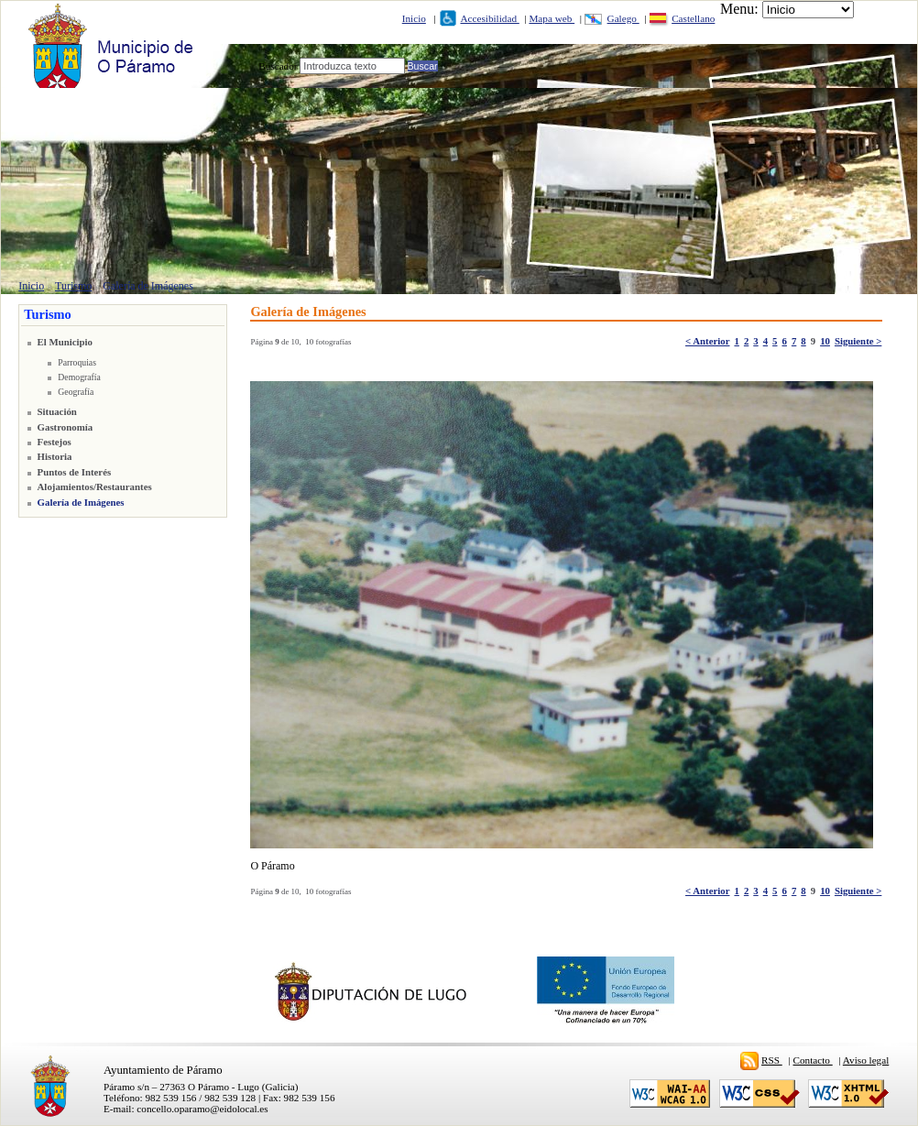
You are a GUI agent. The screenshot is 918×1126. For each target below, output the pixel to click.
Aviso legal (866, 1060)
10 (825, 340)
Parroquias (77, 362)
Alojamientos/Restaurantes (95, 486)
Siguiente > (858, 340)
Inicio (414, 18)
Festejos (54, 441)
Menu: (739, 8)
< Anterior (707, 340)
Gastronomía (65, 426)
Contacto (813, 1060)
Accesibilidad (489, 18)
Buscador (277, 65)
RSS (771, 1060)
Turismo (73, 285)
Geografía (75, 392)
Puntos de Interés (75, 471)
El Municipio (65, 341)
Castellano (693, 18)
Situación (57, 411)
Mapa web (551, 18)
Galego (623, 18)
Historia (55, 456)
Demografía (79, 377)
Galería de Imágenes (148, 285)
